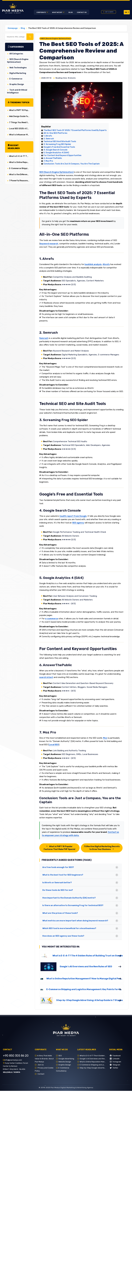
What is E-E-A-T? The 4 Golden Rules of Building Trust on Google (21, 156)
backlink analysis (93, 264)
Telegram (115, 1065)
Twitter (114, 1068)
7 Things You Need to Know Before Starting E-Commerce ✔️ (21, 122)
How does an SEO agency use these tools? (63, 936)
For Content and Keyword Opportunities (62, 155)
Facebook (115, 1056)
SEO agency (78, 523)
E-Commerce (15, 79)
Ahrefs (106, 264)
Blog (71, 12)
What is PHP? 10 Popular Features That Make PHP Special (21, 110)
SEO (60, 1056)
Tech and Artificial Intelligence (17, 91)
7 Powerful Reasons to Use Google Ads (21, 181)
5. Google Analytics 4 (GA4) (56, 152)
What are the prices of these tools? (60, 913)
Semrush (43, 338)
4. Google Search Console (55, 150)
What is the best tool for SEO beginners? (62, 875)
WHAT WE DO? (57, 12)
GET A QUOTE (109, 11)
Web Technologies (18, 68)
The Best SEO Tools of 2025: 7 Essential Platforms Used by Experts (75, 130)
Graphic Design (16, 84)
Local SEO (54, 744)
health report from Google (73, 516)
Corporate (41, 12)
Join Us (40, 1065)
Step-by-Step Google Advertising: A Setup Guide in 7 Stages (89, 1000)
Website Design (64, 1062)
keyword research (49, 243)
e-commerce (51, 618)
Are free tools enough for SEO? (58, 867)
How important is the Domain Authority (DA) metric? (69, 898)
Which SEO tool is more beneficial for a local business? (69, 928)
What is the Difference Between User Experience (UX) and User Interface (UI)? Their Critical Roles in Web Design (21, 174)
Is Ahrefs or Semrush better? (57, 882)
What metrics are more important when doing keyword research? (75, 920)
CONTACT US (82, 12)
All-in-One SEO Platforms (55, 133)
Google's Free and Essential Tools (59, 147)
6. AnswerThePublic (53, 158)
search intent (46, 677)
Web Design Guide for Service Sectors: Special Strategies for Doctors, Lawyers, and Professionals (21, 116)
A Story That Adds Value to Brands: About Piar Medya (44, 1059)
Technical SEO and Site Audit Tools (60, 141)
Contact (40, 1074)
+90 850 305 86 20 (16, 1055)
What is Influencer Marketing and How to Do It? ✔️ (21, 135)
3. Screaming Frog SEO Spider (57, 144)
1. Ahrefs (48, 136)
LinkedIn (115, 1059)
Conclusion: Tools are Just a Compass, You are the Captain (72, 164)
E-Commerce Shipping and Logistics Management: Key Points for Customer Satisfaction (21, 168)
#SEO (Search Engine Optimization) (55, 38)
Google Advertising (66, 1059)
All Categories (16, 54)
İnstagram (115, 1062)
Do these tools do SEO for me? (57, 890)
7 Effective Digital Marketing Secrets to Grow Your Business (102, 847)
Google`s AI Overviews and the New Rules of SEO (86, 966)
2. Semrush (49, 139)
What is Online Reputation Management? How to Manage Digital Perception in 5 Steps (21, 162)
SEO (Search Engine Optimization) (17, 60)
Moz (105, 738)
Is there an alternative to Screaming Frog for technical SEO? (72, 905)
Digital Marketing (17, 73)
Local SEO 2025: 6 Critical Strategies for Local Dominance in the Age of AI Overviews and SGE (21, 128)
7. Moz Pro (48, 161)
